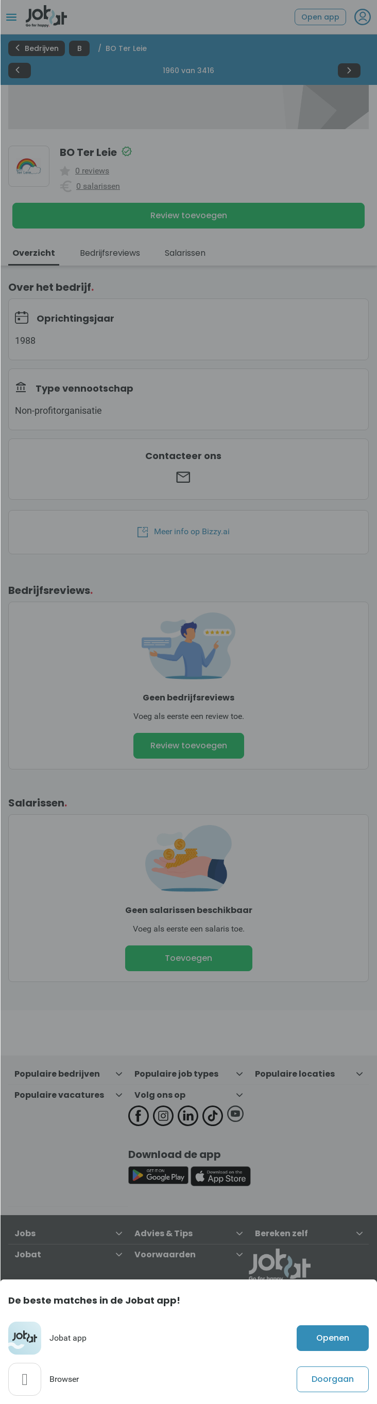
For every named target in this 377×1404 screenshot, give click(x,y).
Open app (320, 17)
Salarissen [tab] (185, 253)
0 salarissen (98, 186)
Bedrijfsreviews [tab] (110, 253)
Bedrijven (36, 48)
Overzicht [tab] (33, 253)
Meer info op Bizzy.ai (184, 531)
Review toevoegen (188, 215)
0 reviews (92, 171)
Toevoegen (188, 958)
